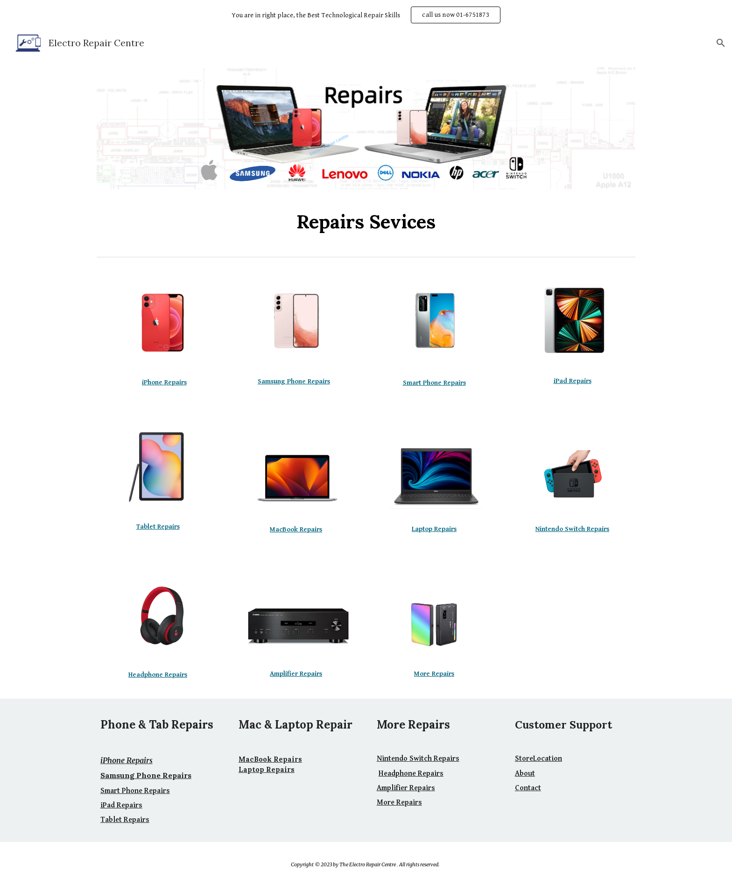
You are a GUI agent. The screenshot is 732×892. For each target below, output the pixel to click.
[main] (366, 221)
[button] (721, 43)
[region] (366, 15)
